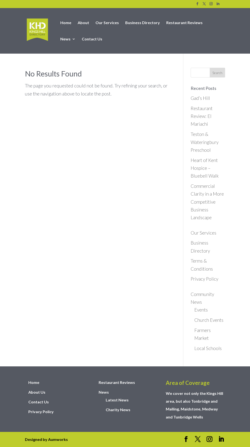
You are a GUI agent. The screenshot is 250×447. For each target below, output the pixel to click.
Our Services (107, 23)
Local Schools (208, 348)
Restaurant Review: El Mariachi (202, 116)
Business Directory (142, 23)
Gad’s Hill (200, 98)
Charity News (118, 409)
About (83, 23)
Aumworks (58, 439)
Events (201, 310)
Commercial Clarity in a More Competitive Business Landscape (207, 201)
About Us (36, 392)
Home (65, 23)
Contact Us (92, 39)
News (65, 39)
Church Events (208, 320)
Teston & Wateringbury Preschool (205, 142)
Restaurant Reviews (184, 23)
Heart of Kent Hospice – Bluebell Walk (205, 168)
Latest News (117, 400)
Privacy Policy (204, 279)
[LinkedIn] (217, 5)
